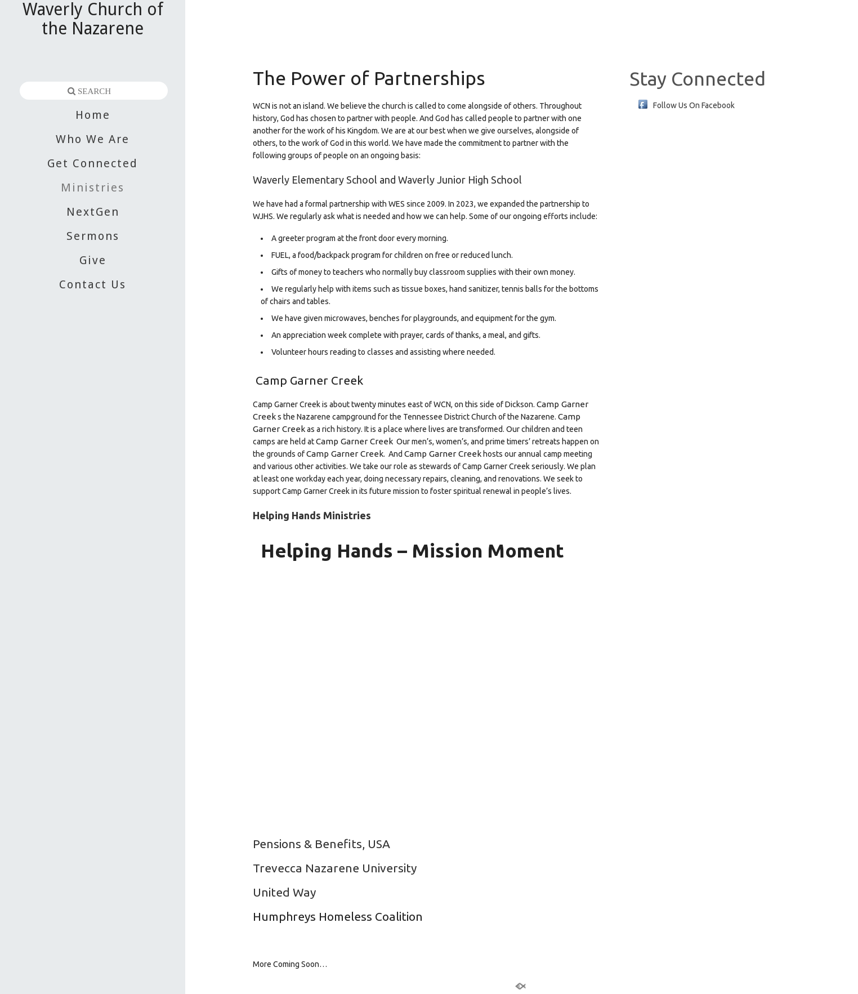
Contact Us (92, 284)
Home (92, 115)
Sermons (92, 236)
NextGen (92, 212)
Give (92, 260)
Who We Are (92, 139)
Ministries (92, 187)
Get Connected (92, 163)
